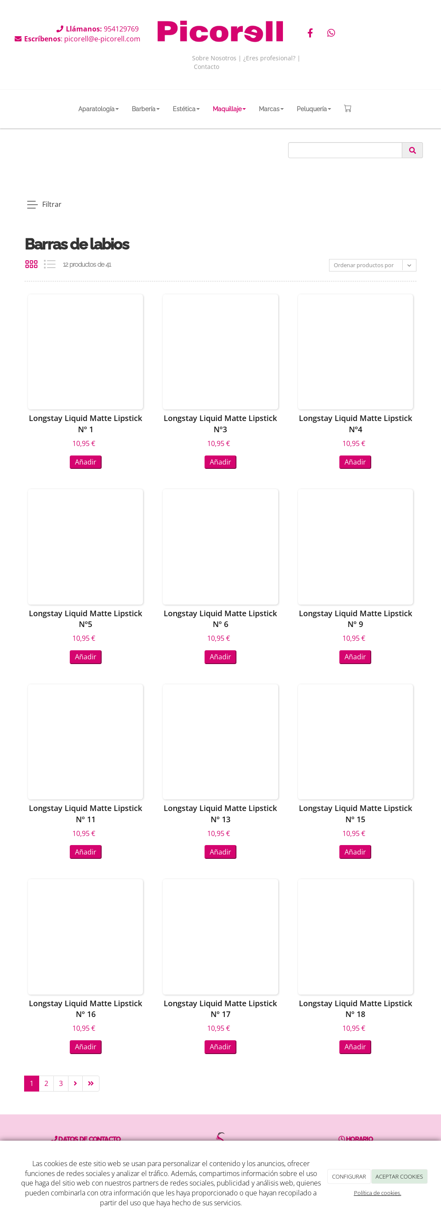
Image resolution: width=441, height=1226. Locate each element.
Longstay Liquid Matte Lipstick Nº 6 (220, 619)
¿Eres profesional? (269, 58)
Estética (186, 108)
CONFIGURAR (349, 1176)
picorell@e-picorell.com (102, 39)
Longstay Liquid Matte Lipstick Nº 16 (85, 1009)
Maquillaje (229, 108)
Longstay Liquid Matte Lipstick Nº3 (220, 423)
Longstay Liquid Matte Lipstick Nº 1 (85, 423)
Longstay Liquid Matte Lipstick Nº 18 (355, 1009)
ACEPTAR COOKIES (399, 1176)
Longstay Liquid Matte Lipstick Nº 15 (355, 813)
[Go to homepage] (16, 109)
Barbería (146, 108)
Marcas (271, 108)
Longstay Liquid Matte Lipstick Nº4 (355, 423)
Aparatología (98, 108)
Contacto (206, 66)
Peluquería (314, 108)
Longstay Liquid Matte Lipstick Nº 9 (355, 619)
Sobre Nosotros (214, 58)
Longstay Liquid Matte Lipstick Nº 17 (220, 1009)
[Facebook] (310, 33)
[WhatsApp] (331, 33)
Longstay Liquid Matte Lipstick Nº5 (85, 619)
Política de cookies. (377, 1193)
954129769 (122, 29)
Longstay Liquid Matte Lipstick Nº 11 (85, 813)
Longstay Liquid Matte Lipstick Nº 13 (220, 813)
